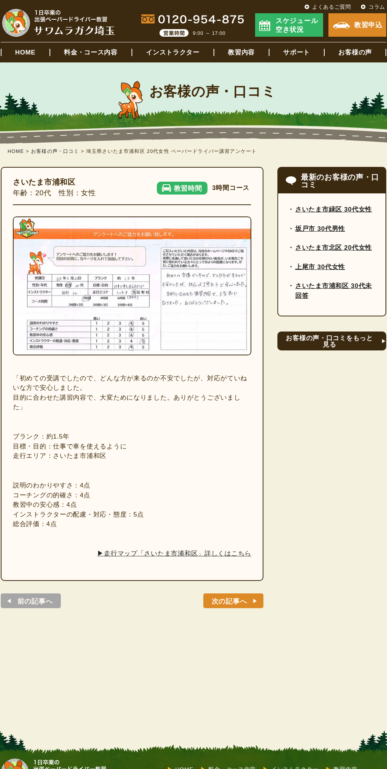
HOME (25, 52)
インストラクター (173, 52)
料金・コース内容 (91, 52)
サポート (296, 52)
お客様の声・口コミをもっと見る (329, 341)
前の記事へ (35, 601)
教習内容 (241, 52)
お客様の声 (355, 52)
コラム (376, 6)
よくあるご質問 (331, 6)
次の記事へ (229, 601)
